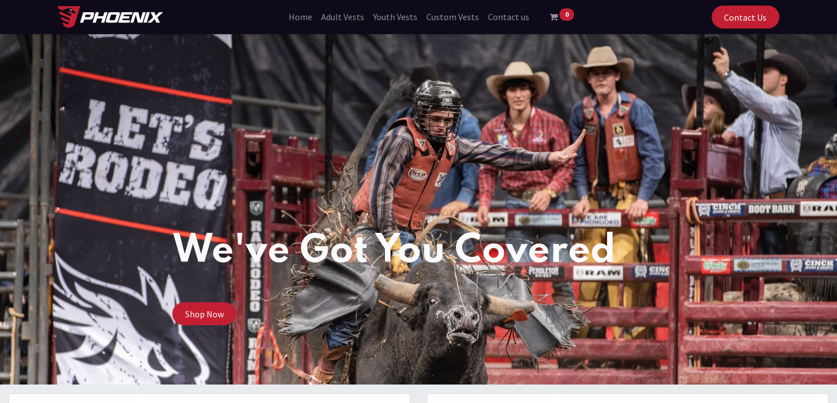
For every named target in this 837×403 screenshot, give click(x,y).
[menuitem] (300, 17)
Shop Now (204, 314)
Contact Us (745, 17)
